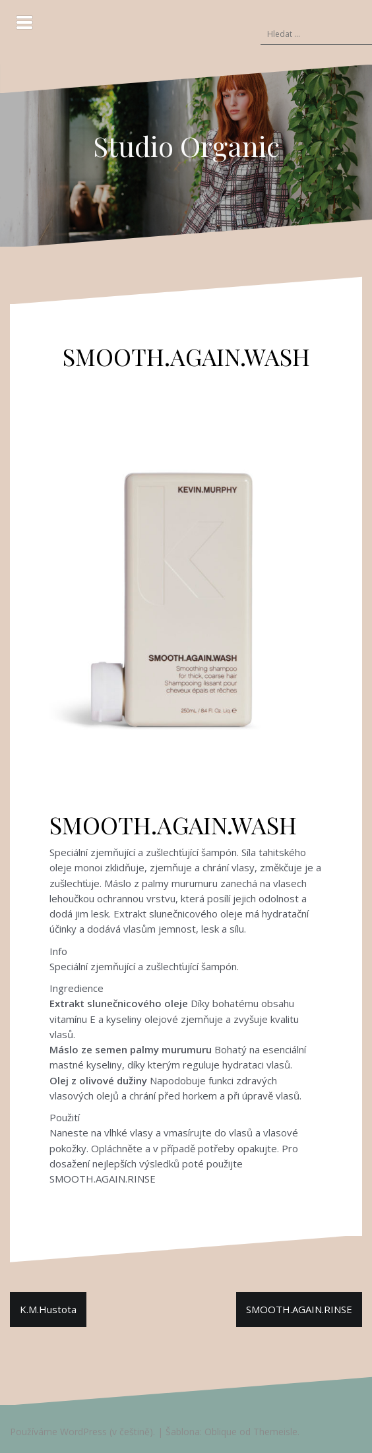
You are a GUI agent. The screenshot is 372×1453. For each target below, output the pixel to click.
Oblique (220, 1431)
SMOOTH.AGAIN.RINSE (299, 1309)
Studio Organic (186, 145)
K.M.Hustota (48, 1309)
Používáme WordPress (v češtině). (82, 1431)
